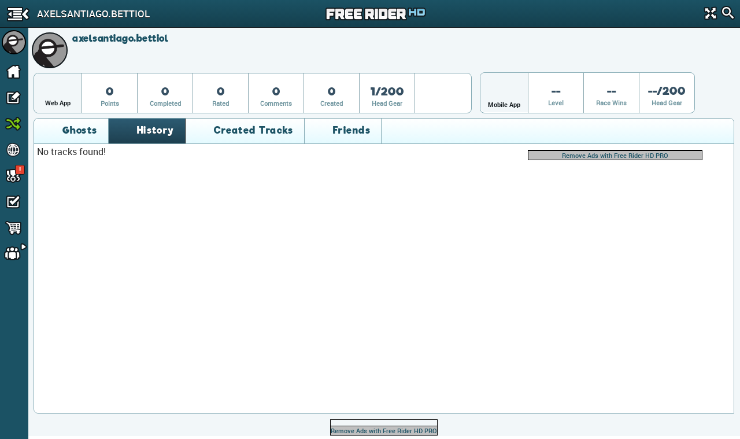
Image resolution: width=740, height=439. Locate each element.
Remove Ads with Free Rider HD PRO (615, 155)
